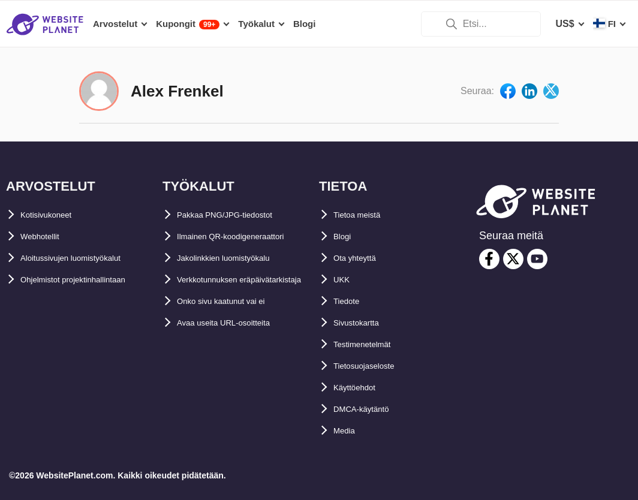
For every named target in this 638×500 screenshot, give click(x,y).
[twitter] (513, 259)
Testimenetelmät (370, 344)
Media (346, 431)
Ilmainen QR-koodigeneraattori (247, 236)
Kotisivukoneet (54, 215)
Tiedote (350, 301)
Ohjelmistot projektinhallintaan (90, 280)
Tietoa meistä (364, 215)
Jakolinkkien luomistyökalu (239, 258)
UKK (343, 280)
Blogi (345, 236)
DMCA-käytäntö (369, 409)
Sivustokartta (363, 323)
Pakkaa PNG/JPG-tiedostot (238, 215)
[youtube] (537, 259)
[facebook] (489, 259)
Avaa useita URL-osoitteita (237, 344)
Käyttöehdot (361, 387)
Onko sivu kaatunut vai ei (235, 323)
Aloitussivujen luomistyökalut (88, 258)
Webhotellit (46, 236)
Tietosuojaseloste (373, 366)
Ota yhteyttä (361, 258)
